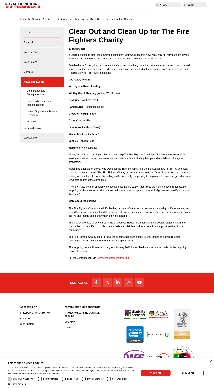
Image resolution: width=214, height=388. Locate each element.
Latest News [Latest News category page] (64, 19)
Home (49, 5)
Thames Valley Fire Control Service (82, 316)
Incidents (32, 129)
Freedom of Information (35, 314)
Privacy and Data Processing (83, 308)
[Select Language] (195, 4)
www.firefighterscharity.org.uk (114, 258)
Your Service (75, 5)
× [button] (210, 361)
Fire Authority (119, 5)
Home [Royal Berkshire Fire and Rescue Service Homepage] (23, 19)
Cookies (25, 320)
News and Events (138, 5)
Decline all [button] (188, 373)
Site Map (70, 323)
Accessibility (28, 308)
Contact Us (76, 283)
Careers (104, 5)
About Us (60, 5)
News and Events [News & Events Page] (42, 19)
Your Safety (91, 5)
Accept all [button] (155, 373)
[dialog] (107, 373)
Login (68, 328)
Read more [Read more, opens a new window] (54, 373)
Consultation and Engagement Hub (36, 100)
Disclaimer (27, 325)
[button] (72, 384)
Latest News (34, 135)
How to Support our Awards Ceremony (42, 121)
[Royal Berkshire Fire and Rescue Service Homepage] (22, 5)
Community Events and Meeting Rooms (39, 110)
